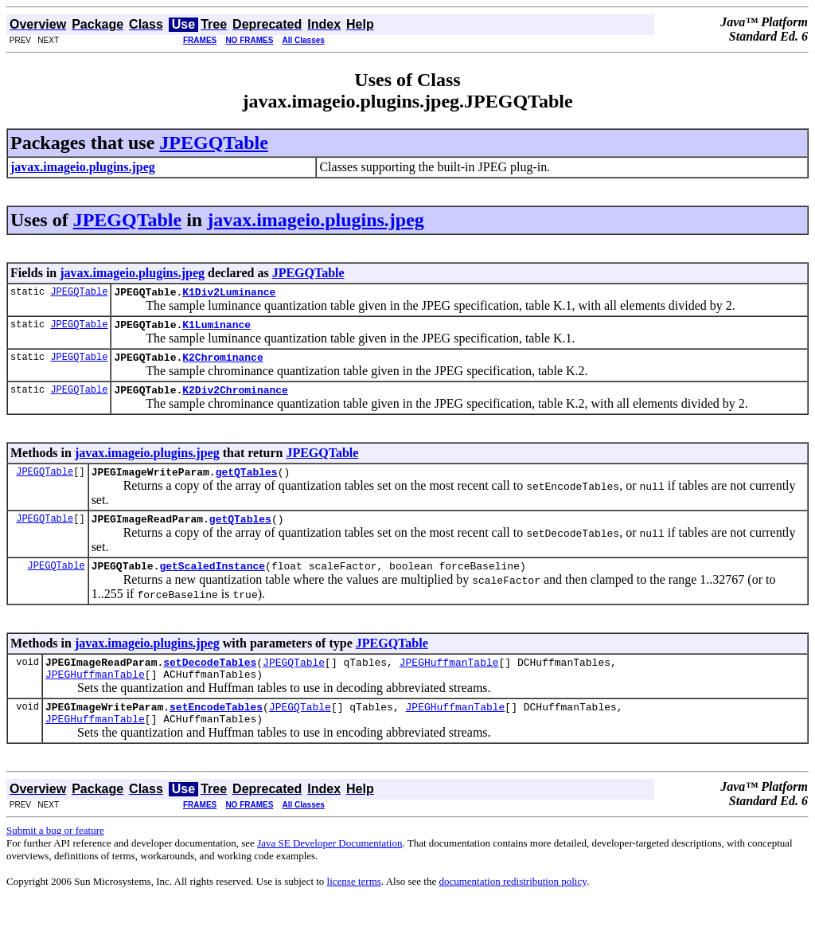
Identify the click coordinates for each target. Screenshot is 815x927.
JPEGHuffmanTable (449, 681)
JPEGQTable (213, 142)
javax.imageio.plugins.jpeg (315, 219)
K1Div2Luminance (228, 294)
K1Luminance (216, 329)
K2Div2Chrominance (235, 399)
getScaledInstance (212, 582)
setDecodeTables (209, 681)
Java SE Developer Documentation (329, 869)
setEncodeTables (216, 730)
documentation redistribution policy (512, 907)
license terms (354, 907)
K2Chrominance (222, 364)
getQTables (247, 483)
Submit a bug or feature (55, 856)
